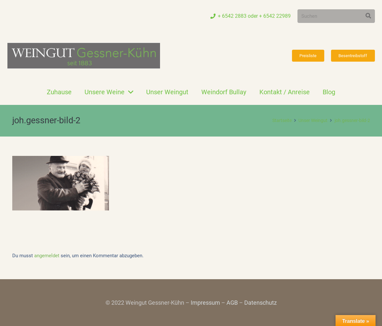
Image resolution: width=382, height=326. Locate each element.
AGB (232, 302)
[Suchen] (336, 16)
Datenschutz (260, 302)
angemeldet (46, 256)
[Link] (83, 56)
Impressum (205, 302)
